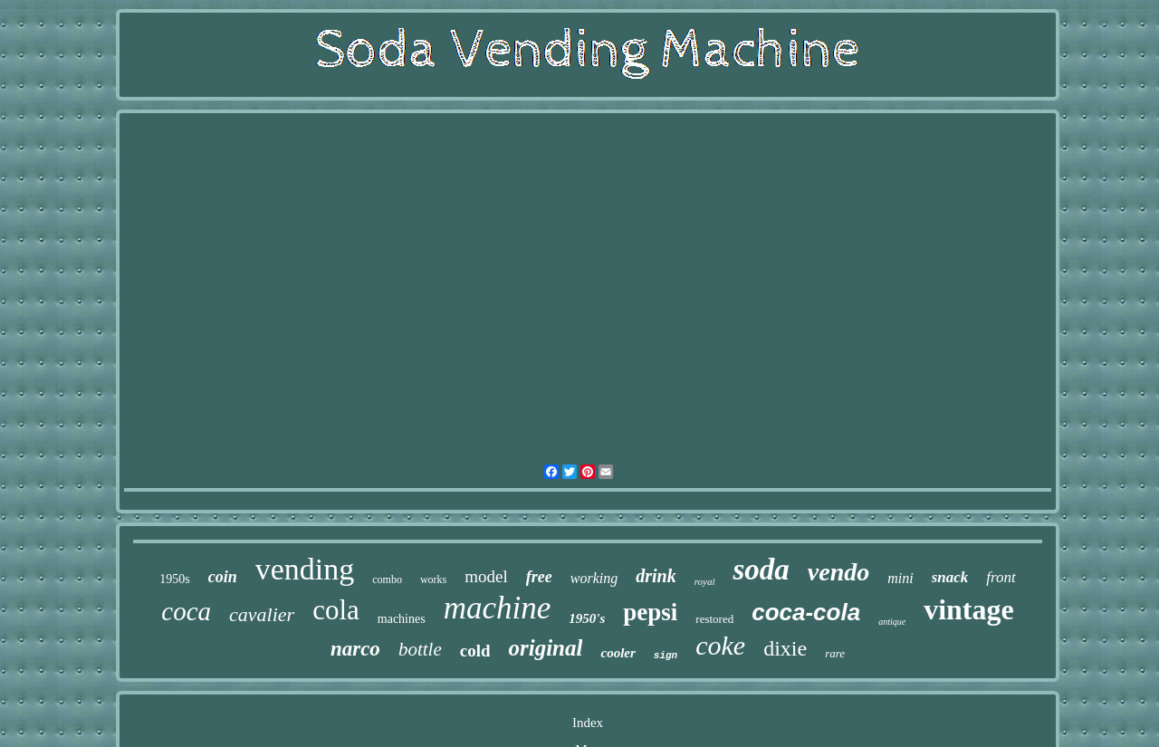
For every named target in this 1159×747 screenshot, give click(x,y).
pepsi (650, 612)
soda (761, 569)
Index (587, 722)
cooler (617, 653)
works (433, 579)
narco (355, 648)
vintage (969, 609)
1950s (174, 579)
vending (305, 569)
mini (900, 578)
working (594, 578)
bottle (420, 649)
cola (335, 610)
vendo (838, 572)
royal (704, 581)
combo (387, 579)
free (539, 577)
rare (835, 653)
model (486, 576)
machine (497, 608)
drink (655, 576)
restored (714, 619)
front (1000, 577)
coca (186, 611)
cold (475, 650)
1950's (587, 618)
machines (402, 619)
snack (950, 577)
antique (891, 622)
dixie (785, 648)
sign (665, 655)
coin (222, 577)
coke (720, 645)
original (545, 648)
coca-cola (806, 612)
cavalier (261, 614)
